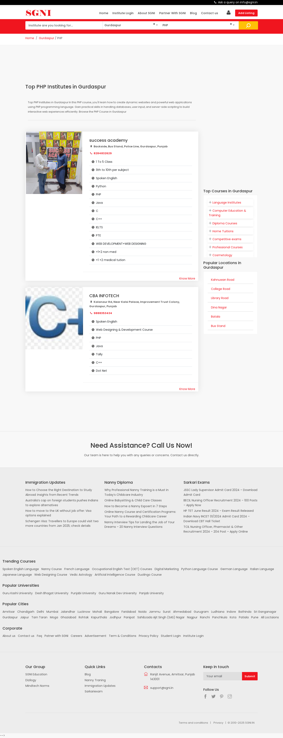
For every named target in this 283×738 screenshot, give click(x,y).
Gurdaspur (46, 38)
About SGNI (146, 13)
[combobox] (131, 25)
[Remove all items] (153, 24)
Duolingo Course (150, 575)
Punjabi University (83, 593)
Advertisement (95, 636)
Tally (99, 354)
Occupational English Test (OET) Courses (122, 569)
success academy (108, 140)
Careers (76, 636)
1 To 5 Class (104, 162)
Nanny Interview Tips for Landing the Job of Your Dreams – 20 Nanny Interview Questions (139, 524)
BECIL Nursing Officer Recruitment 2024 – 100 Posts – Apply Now (220, 502)
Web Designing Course (50, 575)
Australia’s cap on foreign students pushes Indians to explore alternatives (61, 502)
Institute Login (123, 13)
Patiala (244, 617)
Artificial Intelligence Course (115, 575)
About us (8, 636)
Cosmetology (222, 255)
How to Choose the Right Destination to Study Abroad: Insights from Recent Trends (58, 492)
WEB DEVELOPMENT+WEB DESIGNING (121, 244)
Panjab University (151, 593)
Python (101, 186)
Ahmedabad (182, 612)
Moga (54, 617)
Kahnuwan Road (222, 280)
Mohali (97, 612)
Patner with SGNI (56, 636)
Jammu (154, 612)
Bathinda (244, 612)
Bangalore (111, 612)
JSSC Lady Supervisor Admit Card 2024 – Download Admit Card (220, 492)
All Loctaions (270, 617)
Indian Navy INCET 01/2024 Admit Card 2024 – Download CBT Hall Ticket (217, 518)
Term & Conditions (122, 636)
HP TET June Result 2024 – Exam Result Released (219, 511)
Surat (167, 612)
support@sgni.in (161, 688)
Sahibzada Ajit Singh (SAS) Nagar (161, 617)
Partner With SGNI (172, 13)
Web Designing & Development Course (124, 330)
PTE (98, 235)
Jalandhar (68, 612)
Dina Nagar (219, 307)
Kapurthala (99, 617)
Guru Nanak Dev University (118, 593)
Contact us (209, 13)
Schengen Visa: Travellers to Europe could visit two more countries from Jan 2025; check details (62, 523)
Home (103, 13)
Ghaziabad (68, 617)
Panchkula (219, 617)
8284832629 (103, 153)
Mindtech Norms (37, 686)
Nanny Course (51, 569)
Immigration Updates (100, 686)
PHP (98, 194)
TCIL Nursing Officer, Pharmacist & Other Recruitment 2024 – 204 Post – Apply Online (216, 529)
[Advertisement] (112, 67)
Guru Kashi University (17, 593)
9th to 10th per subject (112, 170)
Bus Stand (218, 326)
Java (99, 203)
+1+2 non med (106, 252)
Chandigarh (25, 612)
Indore (231, 612)
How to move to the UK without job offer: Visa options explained (58, 513)
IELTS (99, 227)
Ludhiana (217, 612)
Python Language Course (199, 569)
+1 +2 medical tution (110, 260)
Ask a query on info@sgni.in (238, 2)
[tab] (230, 202)
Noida (142, 612)
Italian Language (262, 569)
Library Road (219, 298)
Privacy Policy (148, 636)
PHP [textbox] (165, 25)
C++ (99, 219)
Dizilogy (30, 680)
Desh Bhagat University (51, 593)
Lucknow (84, 612)
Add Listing (246, 13)
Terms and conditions (193, 723)
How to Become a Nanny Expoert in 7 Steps (135, 506)
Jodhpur (115, 617)
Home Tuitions (222, 231)
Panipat (129, 617)
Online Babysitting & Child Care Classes (133, 500)
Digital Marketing (167, 569)
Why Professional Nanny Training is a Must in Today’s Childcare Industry (136, 492)
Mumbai (52, 612)
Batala (215, 316)
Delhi (40, 612)
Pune (254, 617)
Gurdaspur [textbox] (112, 25)
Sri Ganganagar (265, 612)
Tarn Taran (39, 617)
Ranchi (205, 617)
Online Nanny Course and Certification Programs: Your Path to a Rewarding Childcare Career (140, 514)
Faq (39, 636)
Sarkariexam (94, 691)
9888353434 (103, 313)
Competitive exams (226, 239)
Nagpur (192, 617)
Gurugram (201, 612)
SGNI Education (36, 674)
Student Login (171, 636)
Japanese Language (17, 575)
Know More (187, 278)
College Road (220, 289)
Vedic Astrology (81, 575)
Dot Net (101, 371)
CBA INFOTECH (104, 296)
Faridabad (129, 612)
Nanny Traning (95, 680)
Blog (193, 13)
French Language (76, 569)
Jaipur (24, 617)
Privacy (218, 723)
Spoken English (106, 178)
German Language (234, 569)
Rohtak (84, 617)
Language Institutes (226, 202)
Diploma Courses (224, 223)
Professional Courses (227, 247)
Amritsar (8, 612)
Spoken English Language (20, 569)
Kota (233, 617)
